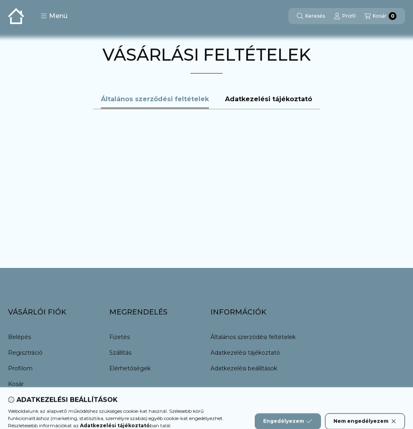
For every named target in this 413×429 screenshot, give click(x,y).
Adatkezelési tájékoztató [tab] (268, 99)
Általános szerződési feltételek (253, 337)
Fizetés (119, 337)
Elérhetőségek (130, 368)
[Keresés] (310, 16)
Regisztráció (25, 352)
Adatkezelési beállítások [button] (244, 368)
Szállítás (120, 352)
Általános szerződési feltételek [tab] (155, 99)
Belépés (19, 337)
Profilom (20, 368)
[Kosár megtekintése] (380, 16)
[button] (54, 16)
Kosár (16, 384)
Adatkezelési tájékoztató (245, 352)
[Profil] (344, 16)
